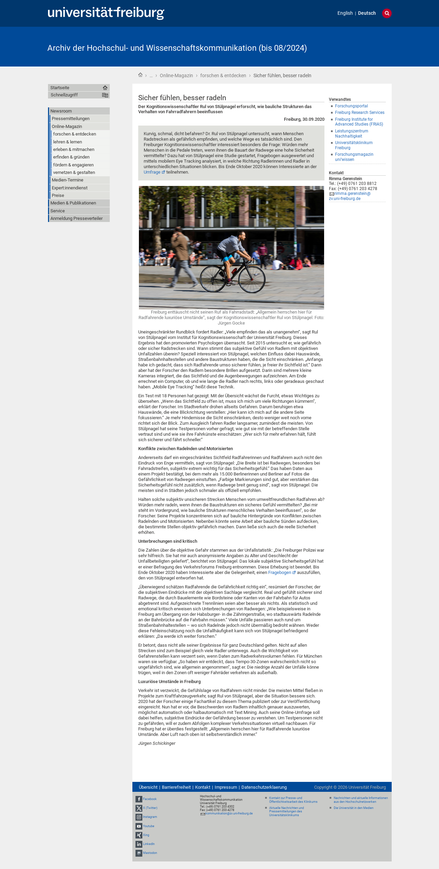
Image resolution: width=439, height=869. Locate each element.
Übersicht (148, 787)
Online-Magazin (176, 75)
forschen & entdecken (223, 75)
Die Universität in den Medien (353, 808)
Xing (146, 835)
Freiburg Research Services (359, 112)
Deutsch (367, 13)
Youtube (148, 826)
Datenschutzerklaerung (264, 787)
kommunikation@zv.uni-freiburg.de (229, 813)
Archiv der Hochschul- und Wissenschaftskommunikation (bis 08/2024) (177, 48)
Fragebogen (279, 572)
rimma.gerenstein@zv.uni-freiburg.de (350, 196)
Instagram (150, 817)
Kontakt (202, 787)
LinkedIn (149, 844)
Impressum (226, 787)
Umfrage (152, 172)
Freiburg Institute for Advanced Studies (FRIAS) (359, 122)
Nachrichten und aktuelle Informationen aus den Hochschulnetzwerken (361, 799)
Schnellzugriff (64, 94)
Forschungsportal (351, 106)
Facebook (150, 799)
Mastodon (150, 853)
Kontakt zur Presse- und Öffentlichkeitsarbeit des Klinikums (293, 799)
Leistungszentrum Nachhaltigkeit (351, 134)
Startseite (140, 74)
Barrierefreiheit (176, 787)
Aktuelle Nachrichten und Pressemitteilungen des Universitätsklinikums (286, 811)
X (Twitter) (150, 808)
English (345, 13)
